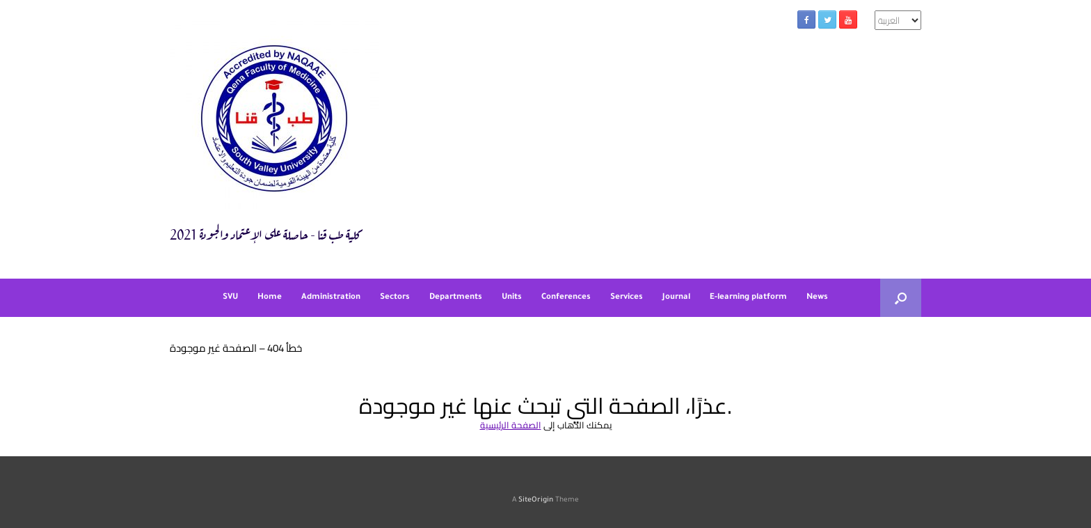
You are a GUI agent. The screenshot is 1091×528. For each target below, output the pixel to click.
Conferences (566, 297)
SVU (230, 297)
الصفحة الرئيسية (510, 425)
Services (626, 297)
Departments (455, 297)
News (817, 297)
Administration (330, 297)
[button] (900, 298)
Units (512, 297)
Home (269, 297)
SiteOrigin (535, 500)
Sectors (395, 297)
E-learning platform (748, 297)
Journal (676, 297)
